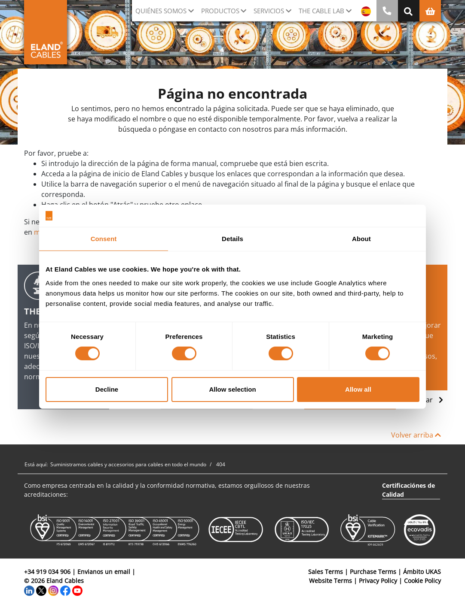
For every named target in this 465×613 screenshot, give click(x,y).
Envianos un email (103, 572)
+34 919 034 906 (47, 572)
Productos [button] (220, 10)
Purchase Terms (373, 572)
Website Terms (330, 581)
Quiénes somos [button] (161, 10)
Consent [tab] (104, 238)
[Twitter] (41, 590)
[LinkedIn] (29, 590)
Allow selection (232, 389)
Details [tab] (232, 238)
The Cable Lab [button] (321, 10)
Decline (106, 389)
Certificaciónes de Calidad (408, 489)
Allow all (358, 389)
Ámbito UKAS (422, 572)
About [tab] (361, 238)
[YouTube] (77, 590)
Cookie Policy (422, 581)
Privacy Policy (378, 581)
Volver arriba (416, 435)
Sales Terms (325, 572)
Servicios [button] (269, 10)
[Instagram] (53, 590)
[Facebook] (65, 590)
